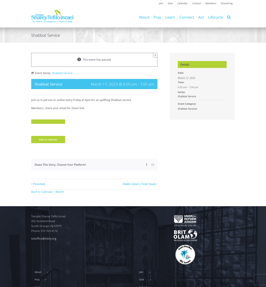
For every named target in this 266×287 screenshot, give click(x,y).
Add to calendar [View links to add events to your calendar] (48, 139)
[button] (229, 17)
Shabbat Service (187, 96)
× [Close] (155, 55)
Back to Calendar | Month (47, 192)
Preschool (39, 184)
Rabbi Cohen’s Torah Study (139, 184)
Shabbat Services (187, 108)
